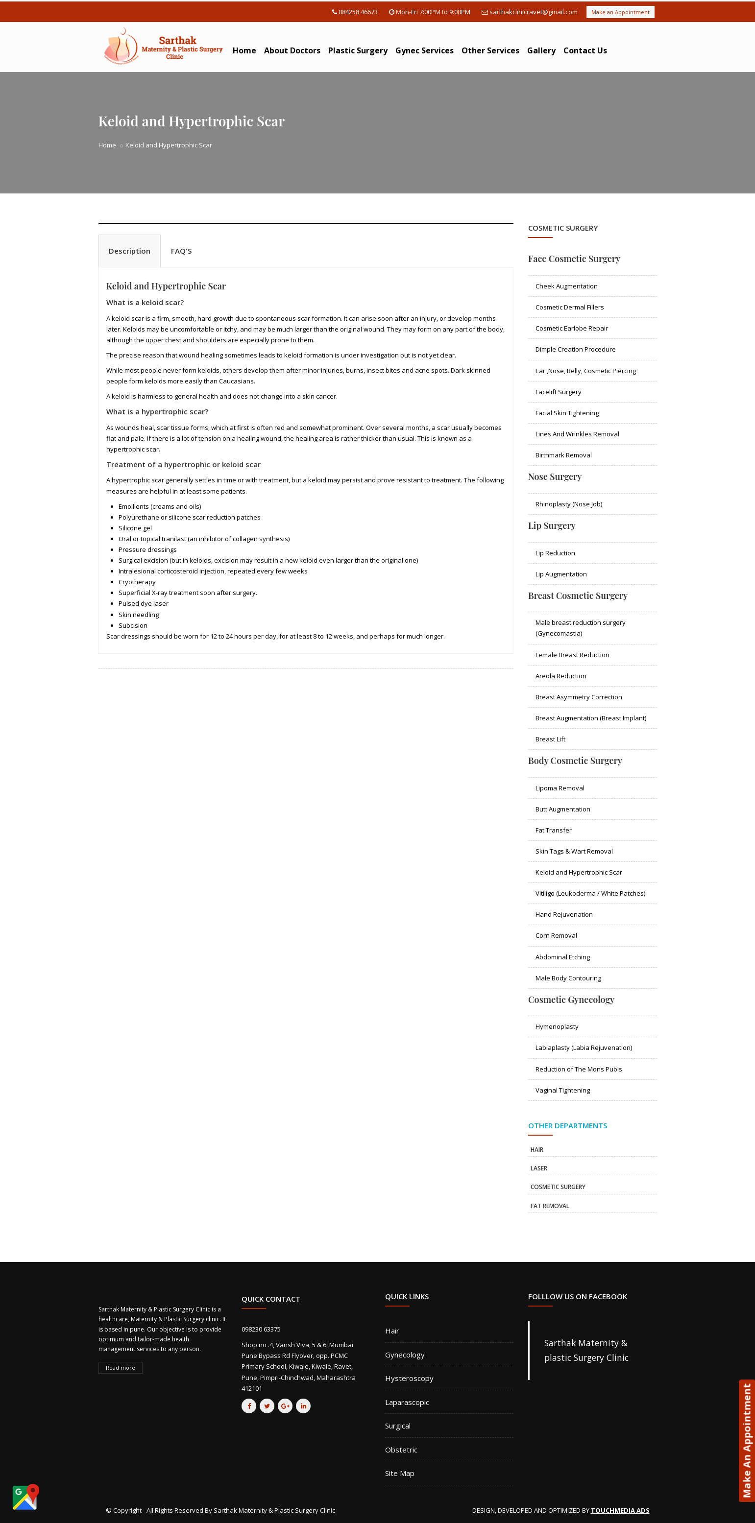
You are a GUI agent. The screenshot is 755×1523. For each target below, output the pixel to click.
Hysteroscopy (409, 1378)
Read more (120, 1367)
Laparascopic (407, 1402)
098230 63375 (261, 1329)
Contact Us (585, 50)
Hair (392, 1330)
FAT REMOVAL (550, 1206)
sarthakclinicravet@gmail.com (533, 11)
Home (244, 50)
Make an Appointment (620, 12)
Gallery (541, 50)
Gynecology (405, 1354)
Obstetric (401, 1449)
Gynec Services (424, 50)
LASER (539, 1168)
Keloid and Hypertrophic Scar (166, 286)
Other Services (490, 50)
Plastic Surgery (358, 50)
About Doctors (292, 50)
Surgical (398, 1425)
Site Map (399, 1473)
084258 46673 (358, 11)
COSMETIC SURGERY (558, 1187)
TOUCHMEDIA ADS (620, 1510)
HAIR (537, 1149)
